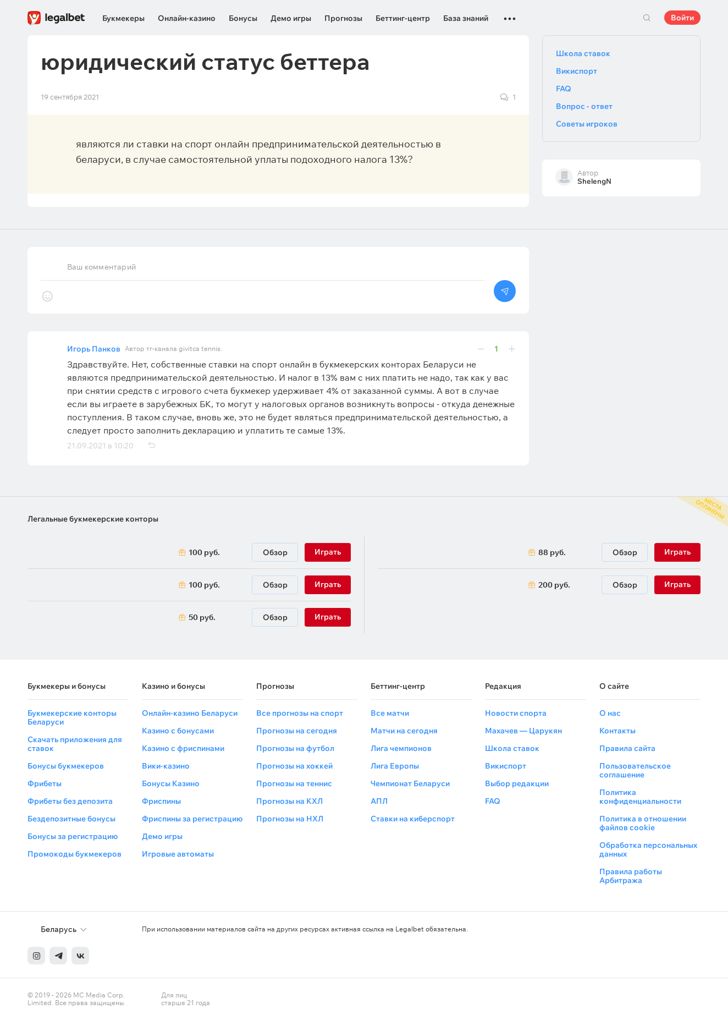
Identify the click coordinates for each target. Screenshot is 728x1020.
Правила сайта (627, 748)
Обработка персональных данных (648, 849)
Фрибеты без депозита (70, 801)
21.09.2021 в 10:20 (100, 446)
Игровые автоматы (178, 854)
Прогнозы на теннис (294, 783)
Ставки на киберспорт (413, 819)
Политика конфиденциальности (640, 796)
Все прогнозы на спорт (299, 713)
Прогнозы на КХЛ (289, 801)
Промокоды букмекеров (74, 854)
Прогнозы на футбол (295, 748)
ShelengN (594, 181)
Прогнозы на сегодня (296, 731)
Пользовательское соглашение (635, 770)
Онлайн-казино (187, 18)
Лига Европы (395, 766)
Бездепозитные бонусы (71, 819)
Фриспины (161, 801)
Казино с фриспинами (183, 748)
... (509, 13)
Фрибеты (44, 783)
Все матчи (390, 713)
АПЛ (379, 801)
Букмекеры (123, 18)
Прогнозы (343, 18)
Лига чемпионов (401, 748)
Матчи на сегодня (404, 731)
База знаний (465, 18)
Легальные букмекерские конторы (92, 519)
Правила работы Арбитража (630, 876)
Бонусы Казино (171, 783)
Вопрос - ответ (584, 106)
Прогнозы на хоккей (294, 766)
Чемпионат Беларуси (410, 783)
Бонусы (243, 18)
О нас (610, 713)
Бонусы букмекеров (65, 766)
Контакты (617, 731)
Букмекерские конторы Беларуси (72, 717)
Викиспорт (576, 71)
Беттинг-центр (403, 18)
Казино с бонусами (178, 731)
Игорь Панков (93, 348)
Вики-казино (166, 766)
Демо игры (291, 18)
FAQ (563, 89)
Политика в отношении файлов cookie (642, 823)
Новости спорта (516, 713)
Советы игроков (586, 124)
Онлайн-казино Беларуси (190, 713)
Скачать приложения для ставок (74, 743)
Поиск (646, 17)
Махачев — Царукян (523, 731)
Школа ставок (583, 53)
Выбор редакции (517, 783)
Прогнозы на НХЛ (289, 819)
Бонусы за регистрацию (72, 836)
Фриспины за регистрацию (192, 819)
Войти (682, 18)
